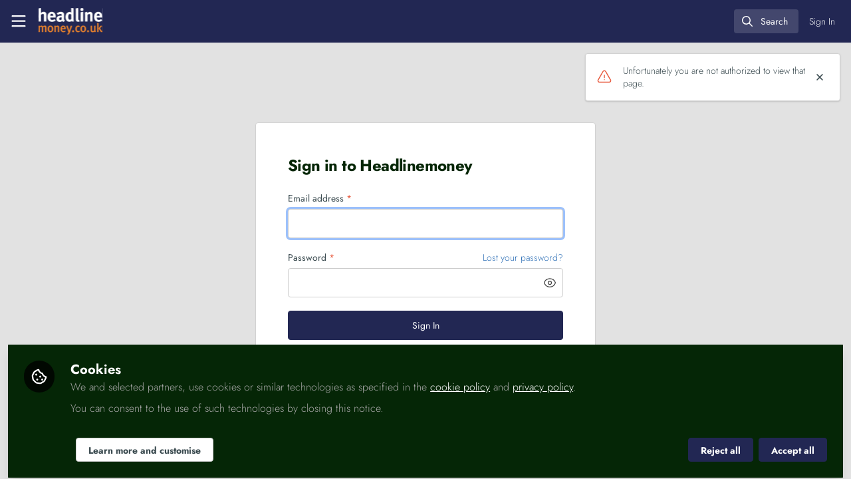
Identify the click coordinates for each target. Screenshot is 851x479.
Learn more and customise (144, 443)
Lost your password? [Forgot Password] (523, 257)
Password (311, 257)
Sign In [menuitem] (822, 21)
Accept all (792, 443)
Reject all (721, 443)
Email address (320, 198)
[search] (766, 21)
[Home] (70, 21)
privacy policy (543, 380)
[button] (549, 282)
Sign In (425, 325)
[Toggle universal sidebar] (18, 21)
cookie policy (460, 380)
